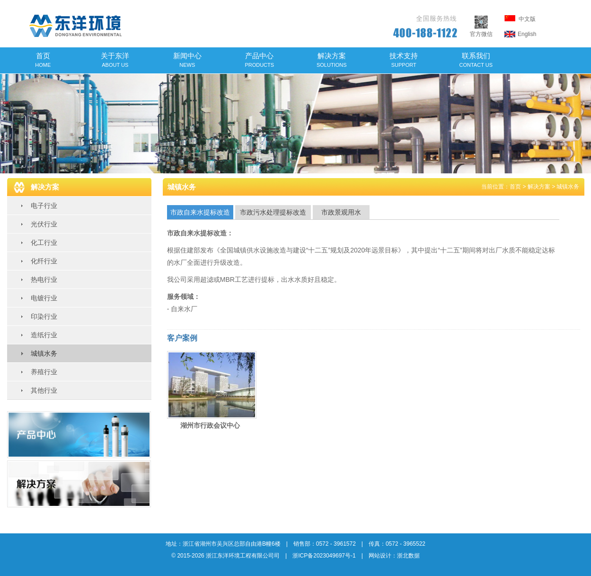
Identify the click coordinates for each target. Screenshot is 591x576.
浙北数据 (408, 555)
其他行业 (44, 390)
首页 (43, 60)
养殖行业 (44, 372)
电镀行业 (44, 298)
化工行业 (44, 242)
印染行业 (44, 316)
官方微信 (481, 30)
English (520, 34)
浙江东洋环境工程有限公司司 (243, 555)
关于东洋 (115, 60)
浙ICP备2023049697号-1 (323, 555)
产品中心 (259, 60)
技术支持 (403, 60)
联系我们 (476, 60)
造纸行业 (44, 335)
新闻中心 (187, 60)
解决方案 (332, 60)
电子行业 (44, 205)
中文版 (520, 18)
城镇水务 (44, 353)
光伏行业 (44, 224)
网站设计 (380, 555)
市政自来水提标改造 (200, 212)
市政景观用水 (341, 212)
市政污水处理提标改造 (273, 212)
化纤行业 (44, 261)
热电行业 (44, 279)
